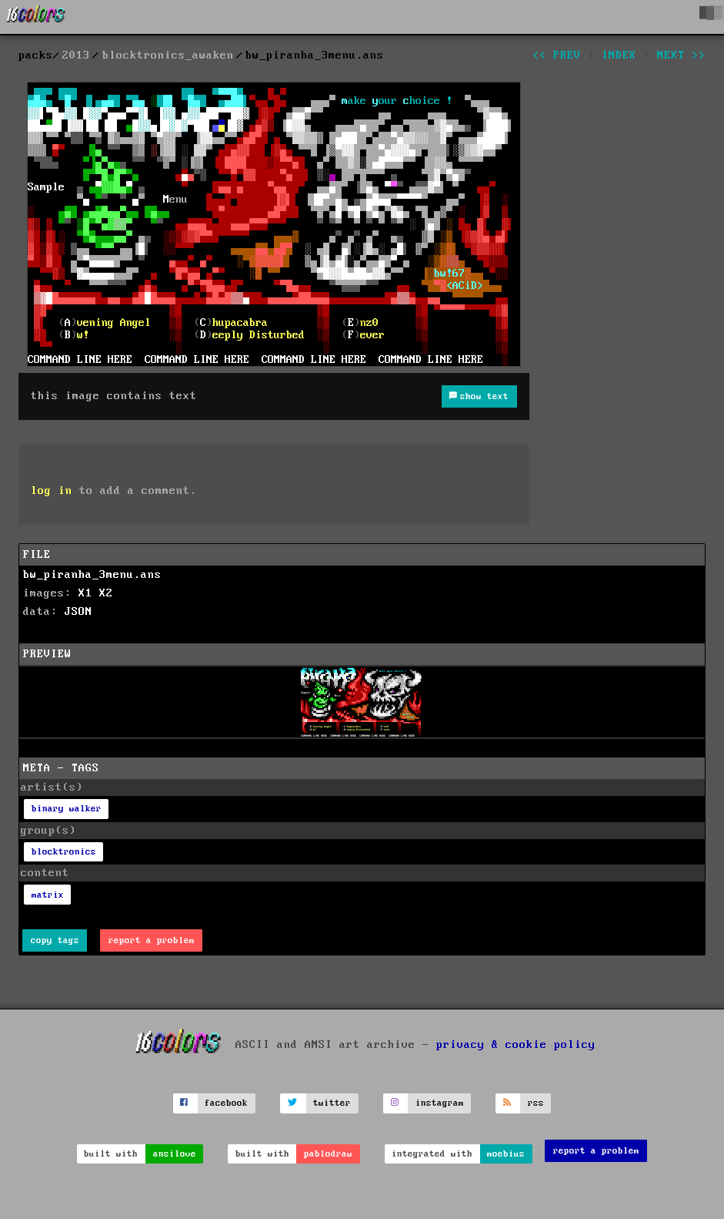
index (619, 55)
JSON (78, 612)
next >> (681, 55)
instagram (439, 1103)
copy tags (55, 940)
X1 (85, 593)
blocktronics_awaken (168, 55)
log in (51, 491)
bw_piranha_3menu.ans (92, 575)
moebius (506, 1154)
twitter (332, 1103)
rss (536, 1103)
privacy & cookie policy (516, 1044)
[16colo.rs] (36, 17)
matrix (48, 895)
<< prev (556, 55)
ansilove (174, 1154)
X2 (106, 593)
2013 (76, 55)
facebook (226, 1103)
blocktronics (64, 852)
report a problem (151, 940)
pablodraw (328, 1154)
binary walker (67, 809)
